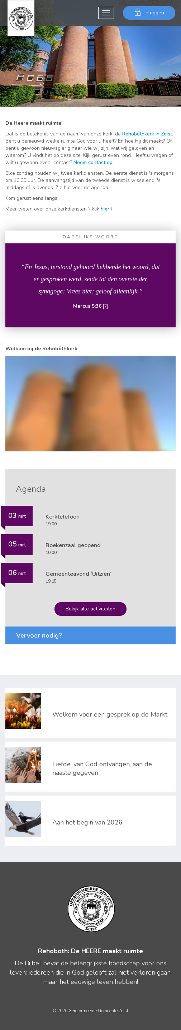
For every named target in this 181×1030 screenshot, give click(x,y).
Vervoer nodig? (39, 635)
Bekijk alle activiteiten (90, 608)
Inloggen (149, 12)
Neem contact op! (93, 162)
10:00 (73, 548)
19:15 (78, 577)
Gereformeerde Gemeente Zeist (21, 12)
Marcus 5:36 (87, 306)
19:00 (63, 520)
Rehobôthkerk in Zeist (147, 133)
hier (105, 208)
